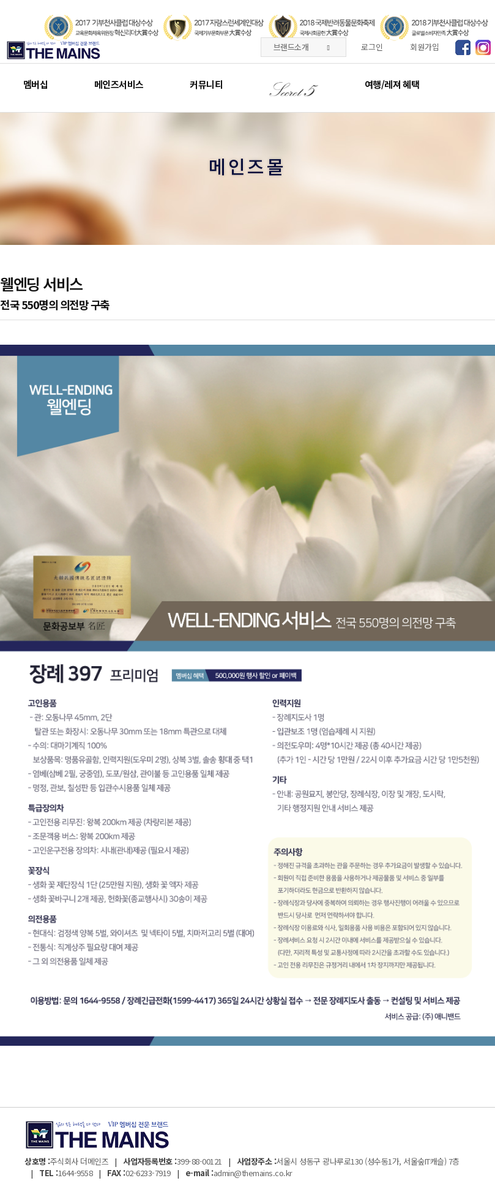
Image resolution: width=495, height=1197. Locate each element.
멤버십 (35, 84)
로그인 (372, 47)
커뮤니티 (206, 84)
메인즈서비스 (118, 84)
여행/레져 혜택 (392, 84)
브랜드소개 (301, 47)
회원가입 (424, 47)
